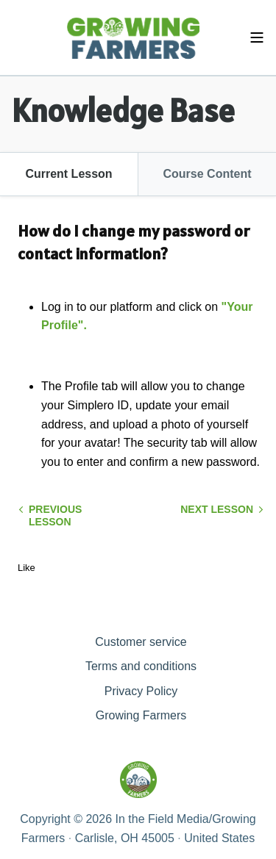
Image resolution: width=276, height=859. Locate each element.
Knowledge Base (123, 110)
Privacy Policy (141, 691)
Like (26, 567)
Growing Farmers (141, 715)
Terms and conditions (141, 666)
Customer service (140, 642)
